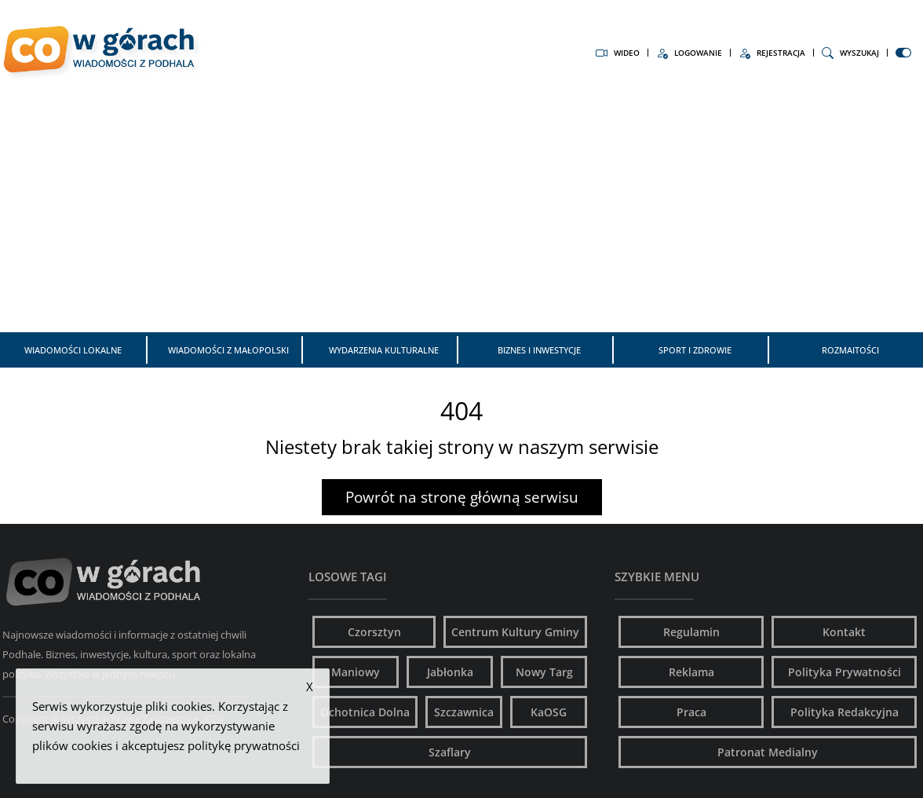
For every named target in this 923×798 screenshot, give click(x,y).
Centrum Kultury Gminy (515, 631)
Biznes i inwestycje (539, 350)
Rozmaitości (850, 350)
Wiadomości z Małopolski (228, 350)
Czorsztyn (374, 631)
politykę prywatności (244, 745)
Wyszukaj (850, 52)
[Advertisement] (461, 210)
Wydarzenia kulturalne (384, 350)
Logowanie (689, 52)
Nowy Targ (544, 671)
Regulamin (691, 631)
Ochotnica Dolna (365, 712)
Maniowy (355, 671)
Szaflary (450, 752)
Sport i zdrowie (695, 350)
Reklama (691, 671)
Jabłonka (450, 671)
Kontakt (844, 631)
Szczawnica (464, 712)
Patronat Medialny (767, 752)
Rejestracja (772, 52)
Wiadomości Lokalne (73, 350)
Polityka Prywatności (844, 671)
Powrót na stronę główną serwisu (461, 497)
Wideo (618, 52)
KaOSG (549, 712)
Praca (691, 712)
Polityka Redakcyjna (844, 712)
